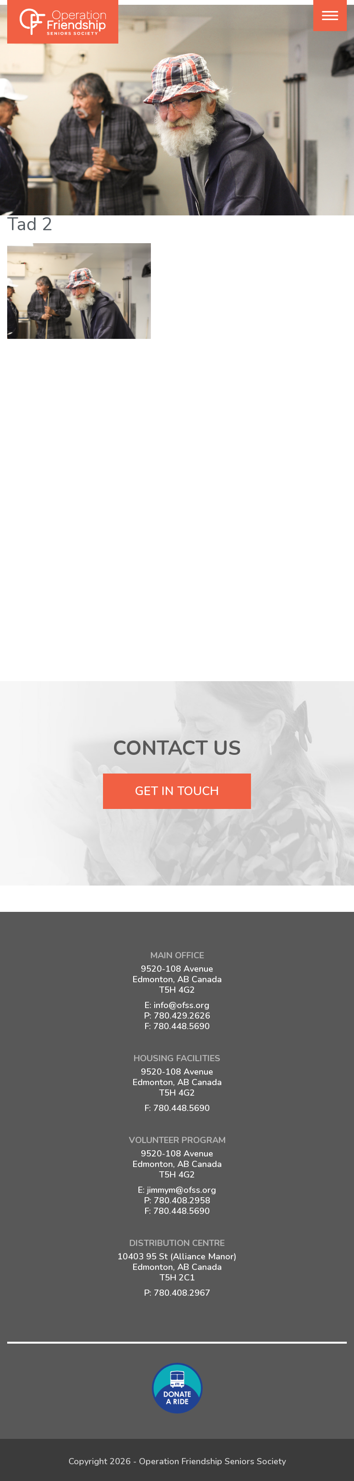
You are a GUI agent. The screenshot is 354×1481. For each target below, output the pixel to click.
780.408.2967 (182, 1291)
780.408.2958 (182, 1198)
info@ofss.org (181, 1003)
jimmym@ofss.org (181, 1188)
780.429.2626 (182, 1014)
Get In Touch (177, 789)
